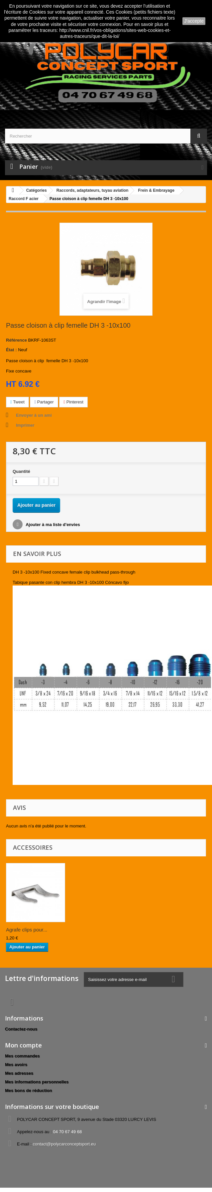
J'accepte (194, 21)
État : (11, 349)
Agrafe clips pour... (26, 929)
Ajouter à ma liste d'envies (52, 524)
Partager (43, 401)
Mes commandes (22, 1055)
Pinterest (73, 401)
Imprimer (25, 425)
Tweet (17, 401)
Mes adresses (19, 1073)
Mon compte (23, 1045)
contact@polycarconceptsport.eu (64, 1143)
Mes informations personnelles (36, 1081)
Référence (16, 340)
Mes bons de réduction (28, 1090)
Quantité (21, 471)
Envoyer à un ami (34, 415)
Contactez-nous (21, 1029)
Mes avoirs (16, 1064)
